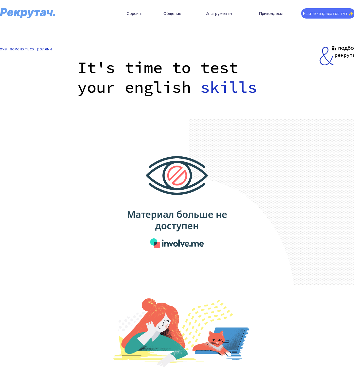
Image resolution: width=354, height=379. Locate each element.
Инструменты (219, 13)
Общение (172, 13)
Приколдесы (271, 13)
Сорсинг (134, 13)
